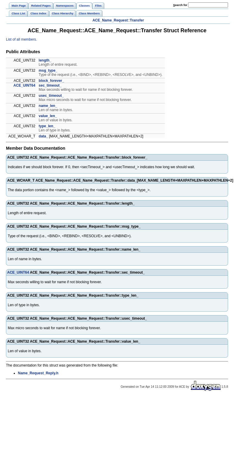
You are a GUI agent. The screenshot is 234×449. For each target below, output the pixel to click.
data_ (43, 136)
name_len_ (48, 106)
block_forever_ (51, 81)
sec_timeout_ (50, 85)
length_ (45, 60)
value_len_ (48, 116)
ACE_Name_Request (110, 20)
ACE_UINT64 (24, 85)
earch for (180, 5)
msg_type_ (48, 70)
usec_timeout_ (51, 96)
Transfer (137, 20)
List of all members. (21, 39)
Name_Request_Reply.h (38, 373)
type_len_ (47, 126)
